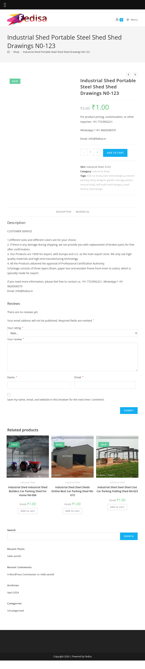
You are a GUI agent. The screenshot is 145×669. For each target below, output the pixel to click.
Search (11, 530)
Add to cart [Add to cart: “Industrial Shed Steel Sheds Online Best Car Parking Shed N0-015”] (72, 511)
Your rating (15, 328)
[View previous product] (128, 74)
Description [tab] (63, 211)
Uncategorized (15, 610)
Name (12, 377)
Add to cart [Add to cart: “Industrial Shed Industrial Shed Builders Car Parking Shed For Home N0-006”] (28, 511)
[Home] (8, 52)
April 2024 (13, 592)
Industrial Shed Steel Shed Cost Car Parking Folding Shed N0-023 (117, 489)
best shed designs (113, 175)
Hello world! (14, 556)
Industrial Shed (101, 171)
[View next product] (135, 74)
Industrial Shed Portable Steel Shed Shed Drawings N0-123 (56, 52)
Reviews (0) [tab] (82, 211)
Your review (15, 339)
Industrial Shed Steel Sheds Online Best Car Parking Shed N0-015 (72, 491)
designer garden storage (110, 180)
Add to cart (115, 152)
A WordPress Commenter (21, 574)
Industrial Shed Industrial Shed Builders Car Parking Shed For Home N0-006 (27, 491)
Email (78, 377)
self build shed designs (109, 184)
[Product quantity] (90, 152)
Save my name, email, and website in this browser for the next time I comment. (55, 399)
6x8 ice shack (94, 175)
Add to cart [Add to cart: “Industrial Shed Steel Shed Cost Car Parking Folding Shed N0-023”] (117, 507)
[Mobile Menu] (131, 19)
